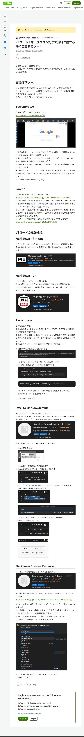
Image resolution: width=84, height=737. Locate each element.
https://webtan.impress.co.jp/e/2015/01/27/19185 (36, 222)
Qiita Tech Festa (36, 8)
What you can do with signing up (29, 713)
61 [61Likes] (5, 21)
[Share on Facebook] (5, 42)
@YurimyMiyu (27, 37)
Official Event (50, 8)
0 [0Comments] (35, 684)
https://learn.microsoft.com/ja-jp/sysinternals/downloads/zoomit (43, 197)
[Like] (5, 17)
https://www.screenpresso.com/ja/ (30, 115)
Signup (76, 3)
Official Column (64, 8)
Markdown (20, 51)
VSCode (28, 51)
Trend (7, 8)
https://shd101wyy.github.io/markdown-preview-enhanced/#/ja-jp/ (44, 599)
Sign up (23, 718)
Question (24, 8)
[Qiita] (7, 3)
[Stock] (5, 26)
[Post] (5, 35)
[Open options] (5, 54)
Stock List (14, 8)
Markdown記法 (37, 51)
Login (68, 3)
